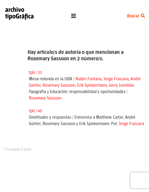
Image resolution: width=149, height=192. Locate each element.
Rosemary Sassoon (59, 85)
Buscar (136, 16)
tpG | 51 (35, 73)
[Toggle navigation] (73, 17)
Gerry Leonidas (121, 85)
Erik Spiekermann (92, 85)
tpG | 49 (35, 111)
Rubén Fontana (88, 79)
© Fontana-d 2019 (17, 149)
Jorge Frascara (116, 79)
